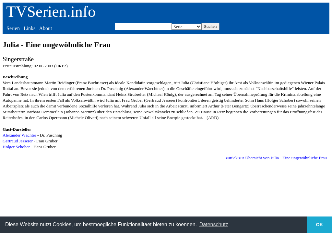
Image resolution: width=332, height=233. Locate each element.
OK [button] (319, 224)
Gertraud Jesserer (18, 141)
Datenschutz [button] (213, 224)
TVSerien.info (51, 11)
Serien (13, 28)
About (45, 28)
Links (29, 28)
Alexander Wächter (19, 135)
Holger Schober (16, 146)
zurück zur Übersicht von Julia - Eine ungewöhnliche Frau (276, 157)
